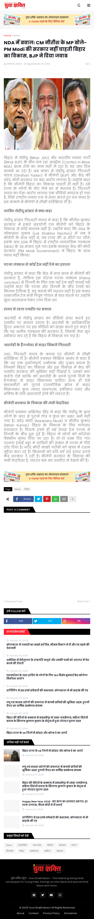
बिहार (27, 489)
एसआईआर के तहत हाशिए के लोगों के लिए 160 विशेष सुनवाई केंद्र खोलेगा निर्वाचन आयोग (47, 677)
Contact (34, 913)
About (20, 913)
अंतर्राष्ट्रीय (22, 845)
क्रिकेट (50, 845)
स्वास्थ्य (59, 850)
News (17, 35)
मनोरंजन (34, 850)
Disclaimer (70, 913)
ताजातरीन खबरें (16, 632)
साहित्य (47, 850)
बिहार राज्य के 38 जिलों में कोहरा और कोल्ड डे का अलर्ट (36, 733)
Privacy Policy (51, 913)
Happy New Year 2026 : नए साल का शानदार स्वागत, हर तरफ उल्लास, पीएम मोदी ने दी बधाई (55, 803)
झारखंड (62, 845)
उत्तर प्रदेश (37, 845)
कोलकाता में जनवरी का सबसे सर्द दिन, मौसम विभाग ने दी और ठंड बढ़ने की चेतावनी (47, 646)
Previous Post (14, 601)
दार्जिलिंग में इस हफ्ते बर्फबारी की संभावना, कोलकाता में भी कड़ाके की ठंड (47, 690)
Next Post (82, 601)
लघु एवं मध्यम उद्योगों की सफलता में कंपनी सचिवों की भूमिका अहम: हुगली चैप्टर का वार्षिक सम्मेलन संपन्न (47, 704)
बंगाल (74, 845)
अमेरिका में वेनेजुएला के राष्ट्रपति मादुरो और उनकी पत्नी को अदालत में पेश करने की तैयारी (47, 661)
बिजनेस (9, 850)
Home (7, 35)
